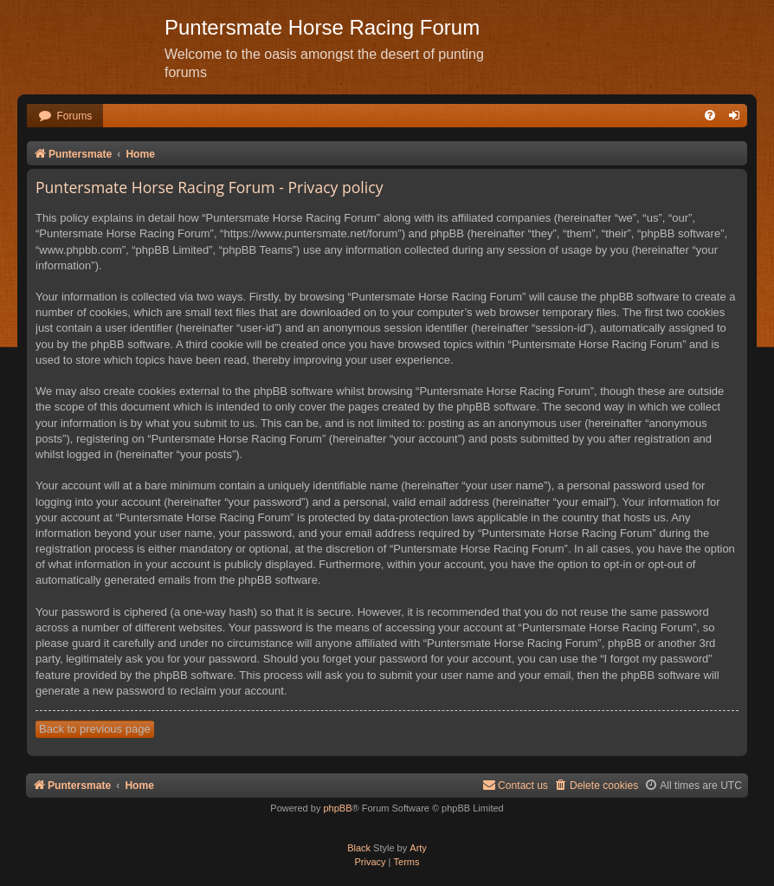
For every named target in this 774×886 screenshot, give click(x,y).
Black (359, 848)
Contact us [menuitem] (515, 785)
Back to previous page (95, 728)
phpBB (337, 808)
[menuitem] (65, 116)
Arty (418, 848)
